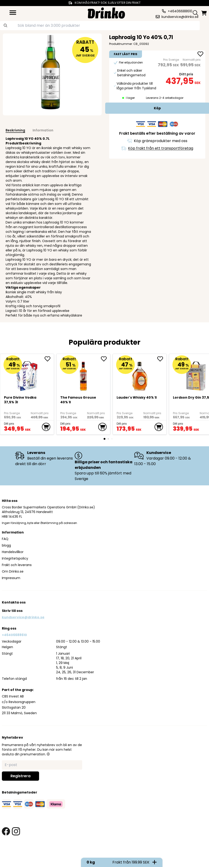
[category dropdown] (12, 12)
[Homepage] (106, 12)
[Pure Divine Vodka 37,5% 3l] (27, 374)
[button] (48, 754)
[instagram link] (16, 831)
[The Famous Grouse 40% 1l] (83, 374)
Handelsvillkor (13, 552)
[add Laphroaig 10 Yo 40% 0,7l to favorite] (200, 54)
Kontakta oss (14, 602)
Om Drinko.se (13, 571)
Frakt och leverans (17, 565)
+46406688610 (14, 635)
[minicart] (204, 13)
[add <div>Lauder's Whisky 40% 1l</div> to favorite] (161, 359)
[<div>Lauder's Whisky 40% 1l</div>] (140, 374)
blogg (6, 545)
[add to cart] (46, 427)
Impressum (11, 578)
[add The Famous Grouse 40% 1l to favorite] (105, 359)
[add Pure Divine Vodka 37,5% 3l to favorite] (49, 359)
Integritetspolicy (15, 558)
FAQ (5, 539)
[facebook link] (6, 831)
